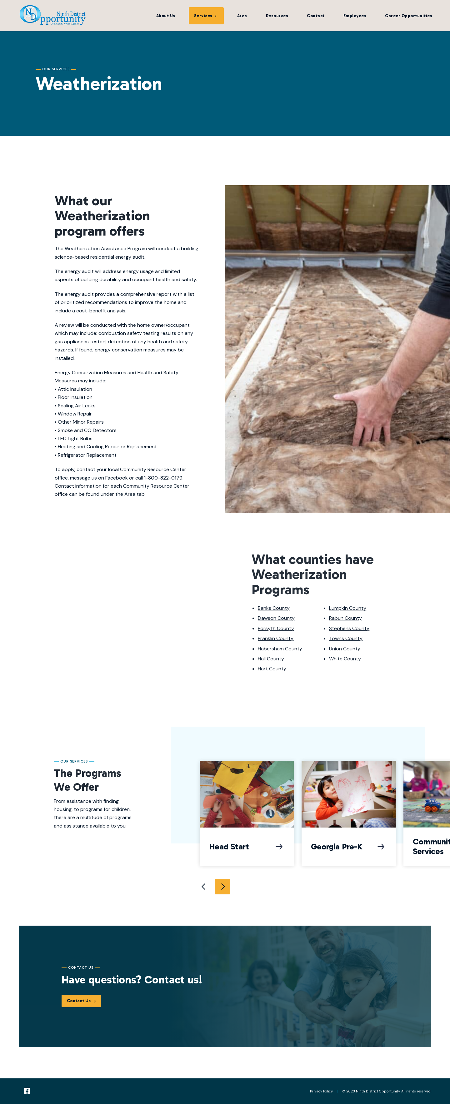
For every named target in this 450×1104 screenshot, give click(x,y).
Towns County (345, 638)
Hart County (272, 668)
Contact (316, 15)
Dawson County (276, 618)
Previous (204, 886)
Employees (355, 15)
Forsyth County (276, 628)
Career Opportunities (408, 15)
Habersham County (280, 648)
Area (242, 15)
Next (222, 886)
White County (345, 658)
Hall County (271, 658)
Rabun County (345, 618)
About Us (165, 15)
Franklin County (275, 638)
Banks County (274, 608)
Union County (344, 648)
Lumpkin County (347, 608)
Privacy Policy (321, 1091)
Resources (277, 15)
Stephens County (349, 628)
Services (203, 15)
